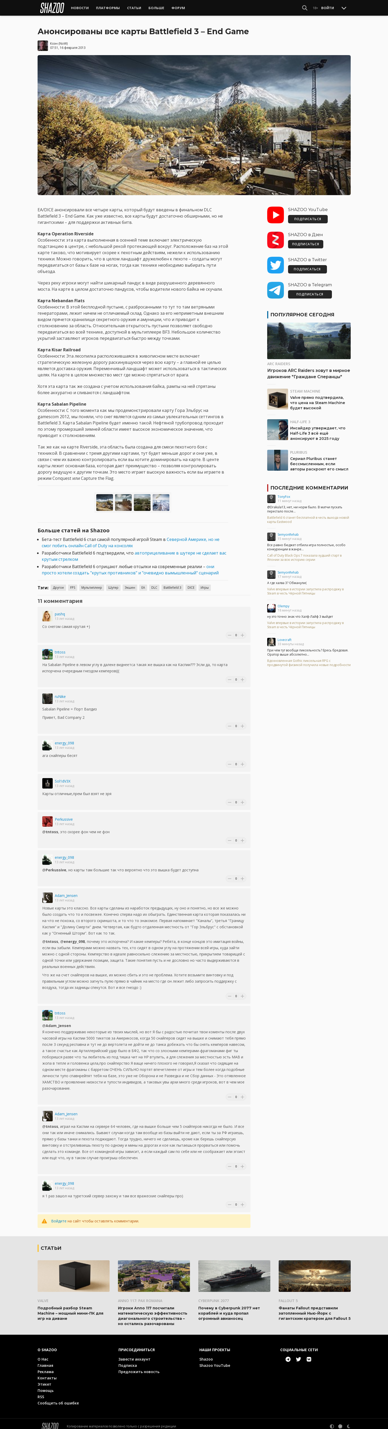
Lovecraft (284, 635)
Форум (178, 7)
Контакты (47, 1372)
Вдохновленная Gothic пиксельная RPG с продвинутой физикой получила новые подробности (309, 658)
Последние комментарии (309, 483)
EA (143, 582)
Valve (43, 1295)
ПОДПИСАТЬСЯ (307, 214)
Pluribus (298, 447)
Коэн (54, 38)
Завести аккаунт (134, 1353)
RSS (41, 1391)
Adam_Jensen (66, 890)
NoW (63, 38)
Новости (80, 7)
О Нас (43, 1353)
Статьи (134, 7)
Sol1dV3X (62, 776)
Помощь (45, 1385)
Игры (205, 582)
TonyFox (284, 491)
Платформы (108, 7)
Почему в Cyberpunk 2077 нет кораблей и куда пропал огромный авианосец (229, 1308)
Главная (45, 1360)
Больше (156, 7)
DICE (191, 582)
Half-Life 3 (300, 416)
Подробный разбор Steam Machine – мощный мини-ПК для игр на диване (70, 1308)
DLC (154, 582)
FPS (72, 582)
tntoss (60, 647)
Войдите (59, 1216)
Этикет (44, 1378)
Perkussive (64, 814)
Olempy (283, 601)
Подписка (127, 1360)
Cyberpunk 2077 (213, 1295)
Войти (327, 7)
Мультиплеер (91, 582)
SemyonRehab (288, 529)
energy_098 (64, 738)
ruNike (60, 691)
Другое (58, 582)
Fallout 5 (288, 1295)
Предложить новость (138, 1366)
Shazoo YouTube (214, 1360)
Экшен (130, 582)
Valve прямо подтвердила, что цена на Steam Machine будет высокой (317, 397)
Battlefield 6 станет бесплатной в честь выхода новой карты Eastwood (308, 515)
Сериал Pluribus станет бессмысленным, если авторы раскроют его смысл (319, 458)
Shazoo (206, 1353)
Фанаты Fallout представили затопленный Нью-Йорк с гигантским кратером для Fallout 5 (315, 1308)
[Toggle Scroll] (344, 7)
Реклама (46, 1366)
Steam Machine (305, 386)
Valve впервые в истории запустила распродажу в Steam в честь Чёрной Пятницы (305, 586)
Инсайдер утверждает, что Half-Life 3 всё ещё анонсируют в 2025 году (317, 428)
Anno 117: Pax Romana (140, 1295)
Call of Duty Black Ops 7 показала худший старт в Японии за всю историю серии (304, 553)
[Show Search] (304, 8)
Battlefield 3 (172, 582)
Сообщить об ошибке (58, 1397)
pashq (60, 608)
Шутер (113, 582)
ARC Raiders (278, 358)
